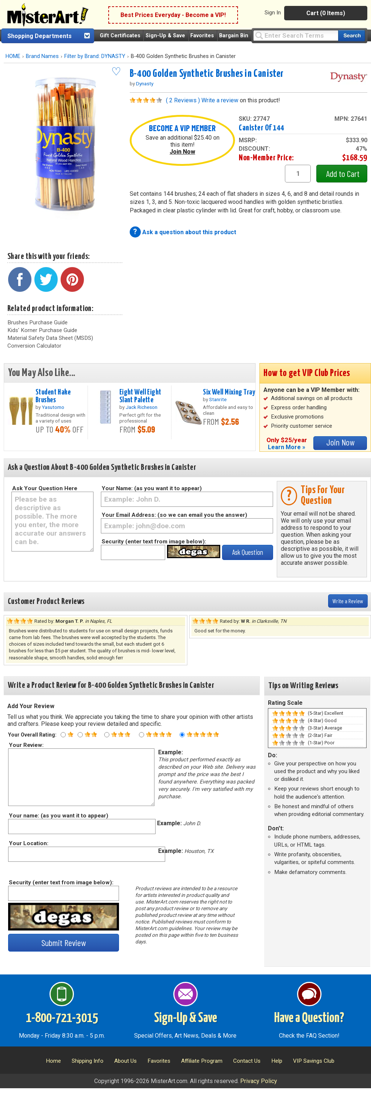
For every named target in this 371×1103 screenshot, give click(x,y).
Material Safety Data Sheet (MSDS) (50, 338)
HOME (13, 56)
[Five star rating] (182, 734)
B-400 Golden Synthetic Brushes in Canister (207, 74)
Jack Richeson (141, 407)
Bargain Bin (233, 36)
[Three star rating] (107, 734)
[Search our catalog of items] (351, 35)
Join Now (182, 151)
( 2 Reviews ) (183, 100)
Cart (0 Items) (325, 13)
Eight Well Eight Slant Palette (140, 396)
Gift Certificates (120, 36)
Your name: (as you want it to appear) (58, 815)
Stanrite (218, 399)
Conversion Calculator (34, 345)
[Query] (295, 35)
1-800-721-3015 (62, 1018)
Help (276, 1061)
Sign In (273, 12)
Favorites (202, 36)
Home (53, 1061)
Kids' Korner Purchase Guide (42, 330)
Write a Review (348, 600)
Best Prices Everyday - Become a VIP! (173, 14)
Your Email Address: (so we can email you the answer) (174, 515)
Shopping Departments (39, 36)
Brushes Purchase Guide (37, 322)
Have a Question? (309, 1018)
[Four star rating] (141, 734)
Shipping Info (87, 1061)
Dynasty (144, 83)
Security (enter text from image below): (154, 541)
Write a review (219, 100)
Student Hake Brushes (53, 396)
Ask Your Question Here (44, 488)
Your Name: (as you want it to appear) (152, 488)
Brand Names (42, 56)
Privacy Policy (258, 1081)
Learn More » (286, 447)
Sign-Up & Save (165, 36)
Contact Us (247, 1061)
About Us (125, 1061)
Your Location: (28, 843)
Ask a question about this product (189, 232)
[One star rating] (63, 734)
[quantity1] (298, 173)
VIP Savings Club (313, 1061)
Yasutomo (53, 407)
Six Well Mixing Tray (229, 392)
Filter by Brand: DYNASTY (94, 56)
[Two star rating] (80, 734)
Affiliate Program (201, 1061)
